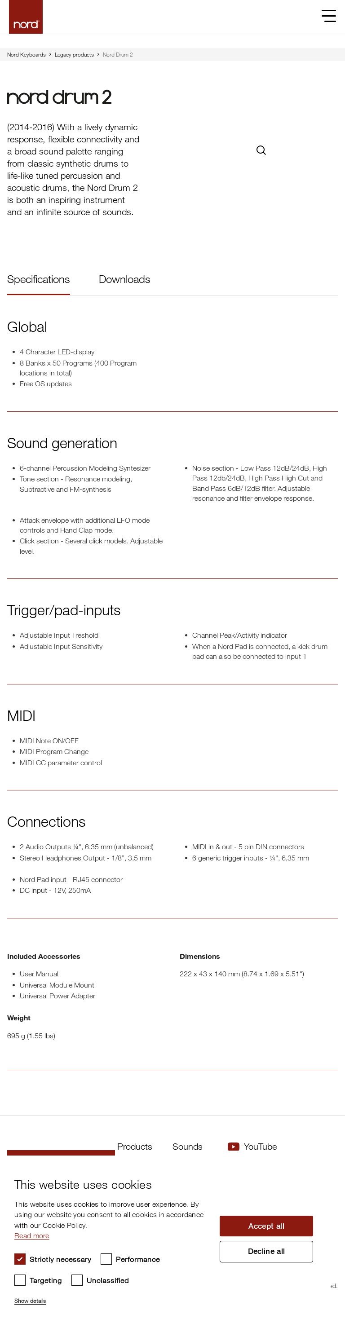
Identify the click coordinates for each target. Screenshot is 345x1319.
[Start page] (26, 17)
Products (134, 1146)
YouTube (252, 1146)
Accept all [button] (266, 1225)
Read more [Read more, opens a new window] (31, 1235)
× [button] (320, 1165)
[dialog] (165, 1237)
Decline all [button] (266, 1252)
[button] (112, 1297)
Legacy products (74, 54)
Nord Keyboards (26, 54)
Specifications (38, 278)
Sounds (187, 1146)
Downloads (124, 278)
